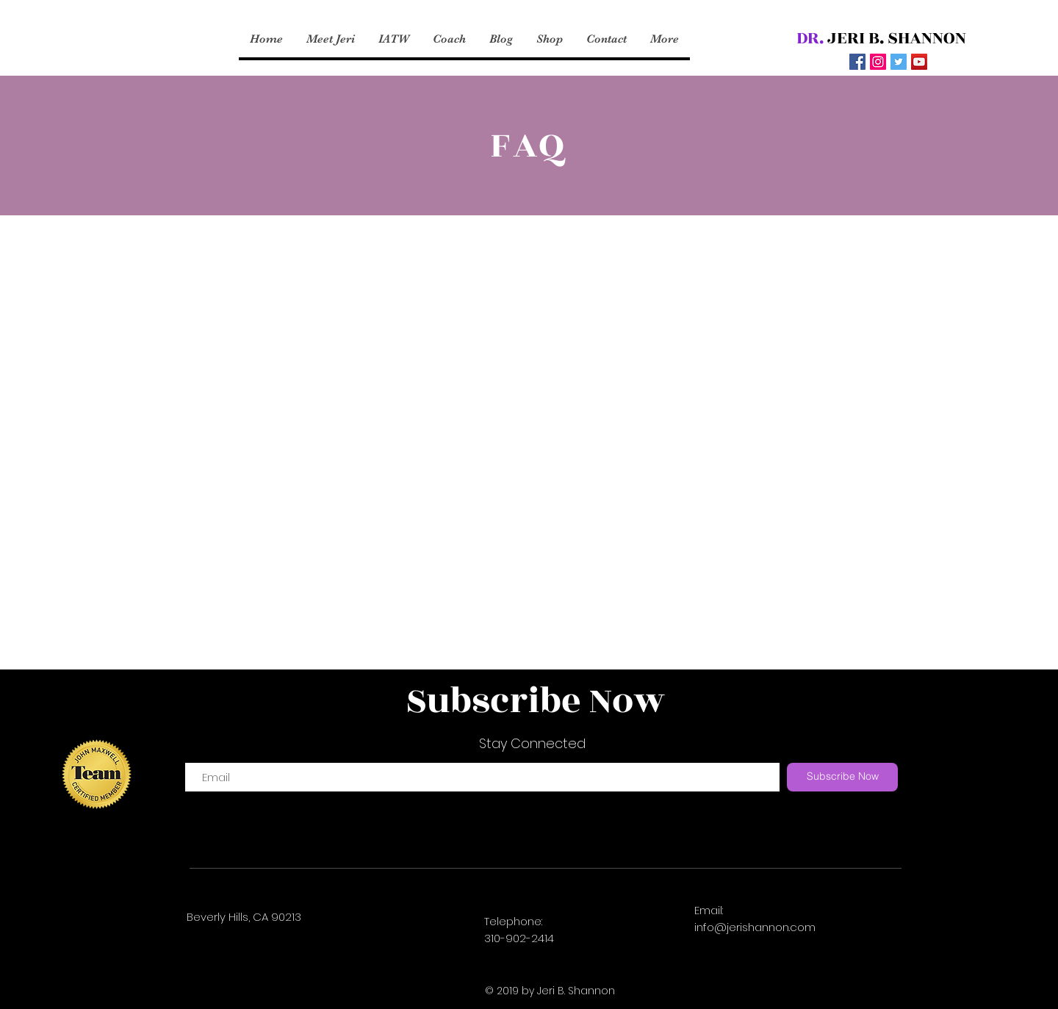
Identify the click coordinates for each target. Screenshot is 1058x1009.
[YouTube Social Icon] (919, 62)
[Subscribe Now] (842, 777)
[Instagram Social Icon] (878, 62)
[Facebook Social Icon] (857, 62)
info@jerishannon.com (755, 927)
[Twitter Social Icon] (898, 62)
